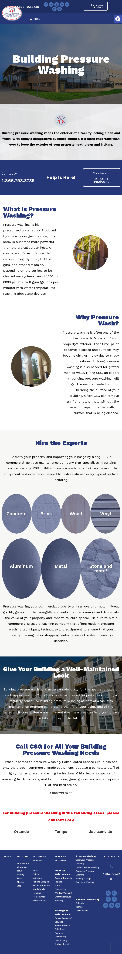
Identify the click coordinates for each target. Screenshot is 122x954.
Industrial (37, 878)
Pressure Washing (86, 856)
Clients (20, 882)
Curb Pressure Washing (87, 867)
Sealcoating (60, 936)
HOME (7, 856)
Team (19, 878)
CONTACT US (111, 856)
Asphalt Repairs (63, 944)
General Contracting (87, 899)
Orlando (21, 831)
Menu (34, 18)
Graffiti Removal (63, 897)
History (20, 874)
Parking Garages (41, 882)
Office (36, 874)
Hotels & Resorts (41, 885)
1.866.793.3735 (28, 7)
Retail (36, 870)
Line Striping (61, 940)
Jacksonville (100, 831)
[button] (118, 19)
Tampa (61, 831)
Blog (19, 886)
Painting (59, 900)
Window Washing (63, 893)
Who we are (23, 863)
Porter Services (62, 925)
